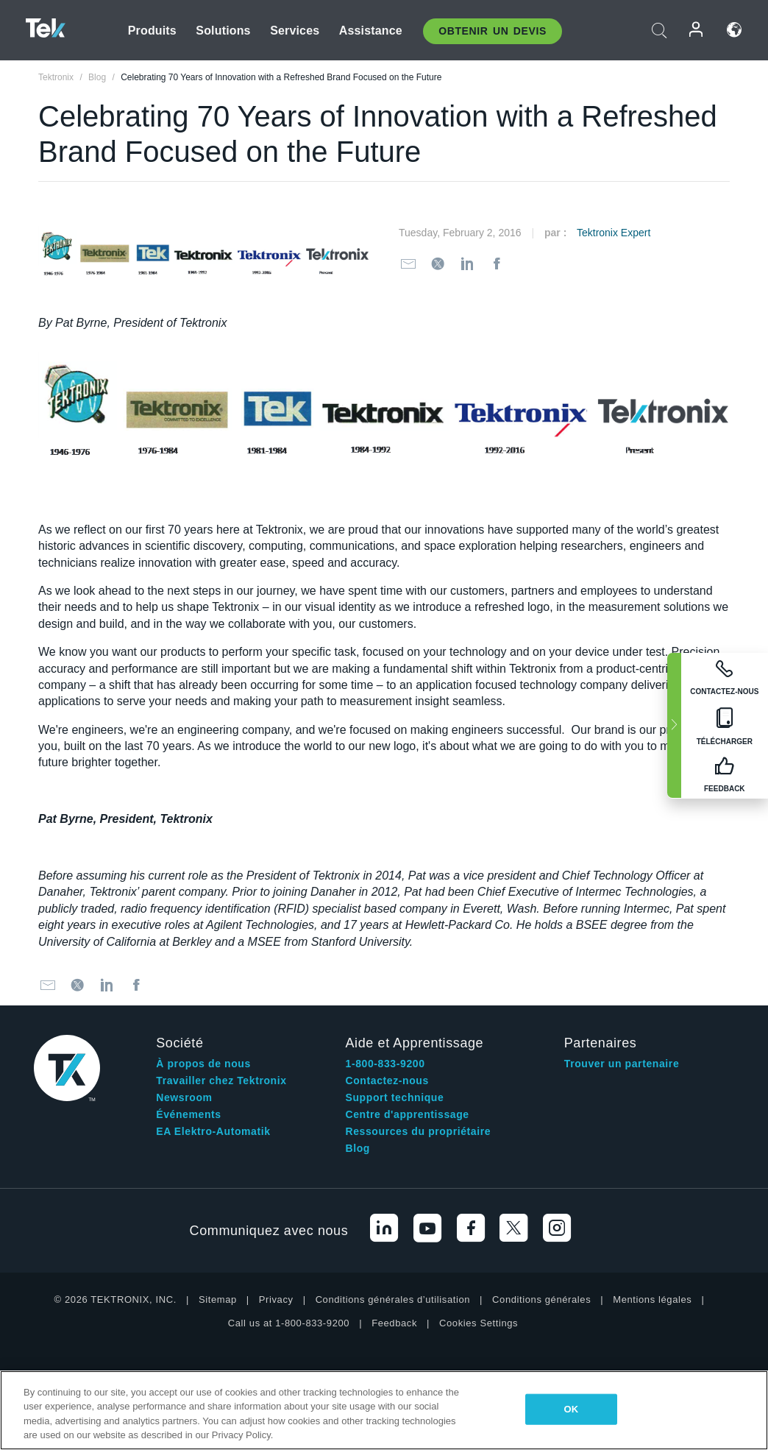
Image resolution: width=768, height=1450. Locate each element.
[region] (384, 1410)
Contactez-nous (387, 1080)
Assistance (370, 30)
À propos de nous (203, 1063)
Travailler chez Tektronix (221, 1080)
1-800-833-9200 (385, 1063)
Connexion (696, 29)
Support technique (395, 1097)
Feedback (394, 1323)
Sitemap (218, 1299)
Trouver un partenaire (622, 1063)
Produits (152, 30)
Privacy (276, 1299)
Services (294, 30)
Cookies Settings (478, 1323)
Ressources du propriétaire (418, 1131)
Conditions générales (541, 1299)
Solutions (223, 30)
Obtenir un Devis (492, 31)
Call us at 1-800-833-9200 (288, 1323)
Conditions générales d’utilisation (393, 1299)
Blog (358, 1148)
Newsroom (184, 1097)
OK (571, 1409)
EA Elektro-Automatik (213, 1131)
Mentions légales (652, 1299)
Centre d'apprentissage (407, 1114)
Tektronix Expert (613, 232)
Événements (188, 1114)
